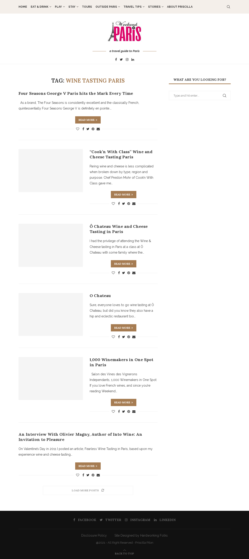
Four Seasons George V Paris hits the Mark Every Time (76, 93)
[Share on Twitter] (87, 129)
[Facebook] (116, 60)
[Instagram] (127, 60)
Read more (88, 119)
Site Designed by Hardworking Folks (141, 535)
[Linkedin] (132, 60)
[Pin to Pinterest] (93, 129)
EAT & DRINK (39, 6)
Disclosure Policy (94, 535)
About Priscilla (180, 6)
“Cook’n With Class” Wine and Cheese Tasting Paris (121, 154)
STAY (71, 6)
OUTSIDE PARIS (106, 6)
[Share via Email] (98, 129)
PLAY (58, 6)
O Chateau (100, 295)
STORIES (154, 6)
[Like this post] (77, 129)
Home (23, 6)
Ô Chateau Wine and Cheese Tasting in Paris (119, 229)
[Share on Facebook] (83, 129)
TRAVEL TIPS (132, 6)
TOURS (87, 6)
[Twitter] (121, 60)
